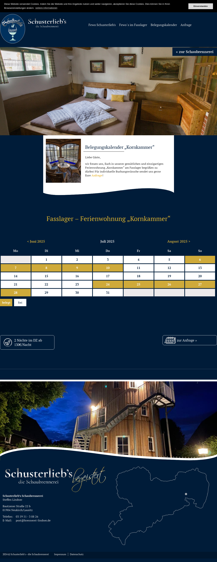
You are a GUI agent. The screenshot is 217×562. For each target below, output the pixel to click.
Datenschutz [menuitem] (77, 554)
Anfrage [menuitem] (186, 25)
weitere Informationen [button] (46, 8)
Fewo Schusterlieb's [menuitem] (102, 25)
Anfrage (96, 175)
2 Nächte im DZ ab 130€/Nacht (28, 342)
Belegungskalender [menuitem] (164, 25)
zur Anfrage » (187, 340)
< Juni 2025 (36, 241)
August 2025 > (178, 241)
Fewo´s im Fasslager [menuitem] (133, 25)
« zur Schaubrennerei (194, 51)
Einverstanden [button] (200, 6)
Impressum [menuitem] (60, 554)
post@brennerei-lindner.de (33, 520)
